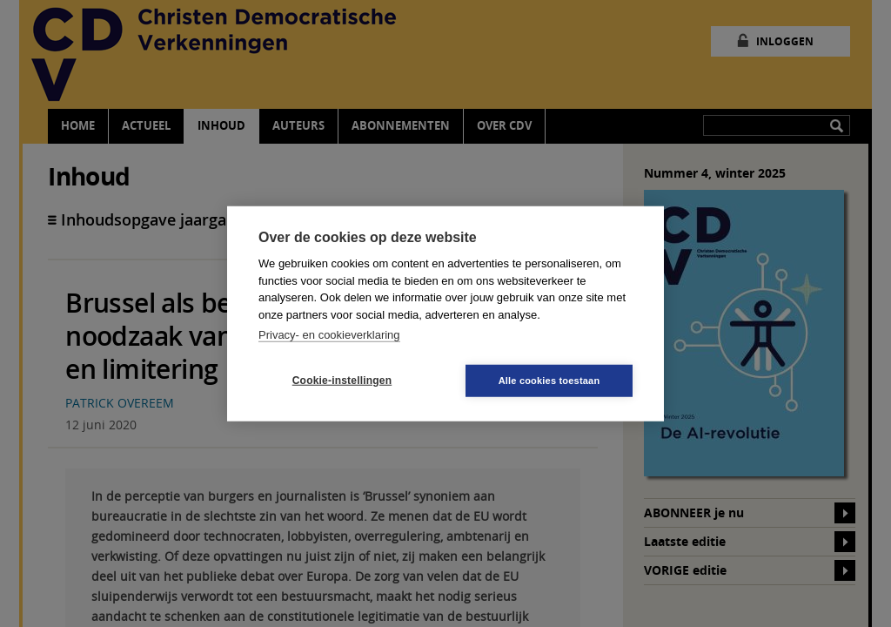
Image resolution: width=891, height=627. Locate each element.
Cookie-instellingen (342, 380)
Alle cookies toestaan (549, 379)
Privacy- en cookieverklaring (329, 334)
